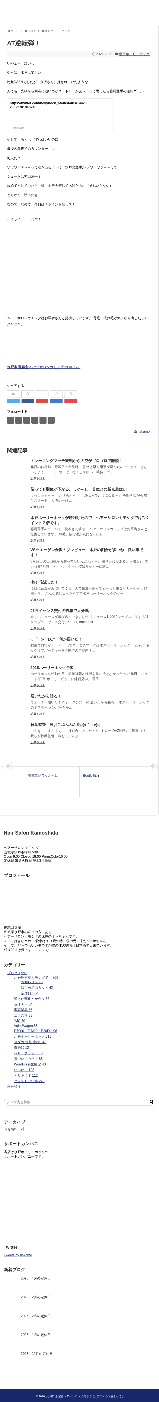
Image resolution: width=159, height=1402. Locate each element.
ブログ (17, 973)
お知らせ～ (32, 982)
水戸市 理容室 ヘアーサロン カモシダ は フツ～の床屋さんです (84, 1396)
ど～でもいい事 (29, 1081)
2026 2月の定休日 (36, 1297)
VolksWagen (26, 1026)
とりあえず (26, 1075)
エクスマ (23, 1015)
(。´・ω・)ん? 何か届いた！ (56, 639)
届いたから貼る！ (46, 696)
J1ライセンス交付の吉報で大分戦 (60, 611)
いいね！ (24, 1070)
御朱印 (21, 1047)
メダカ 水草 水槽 (30, 1042)
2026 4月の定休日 (36, 1278)
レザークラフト (28, 1053)
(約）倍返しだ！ (45, 582)
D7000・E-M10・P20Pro (35, 1031)
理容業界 (23, 1010)
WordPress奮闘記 (30, 1064)
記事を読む (38, 478)
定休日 (29, 993)
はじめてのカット (37, 987)
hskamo (144, 431)
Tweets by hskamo (18, 1255)
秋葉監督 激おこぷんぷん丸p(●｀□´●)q (65, 725)
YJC (19, 1021)
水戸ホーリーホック (134, 54)
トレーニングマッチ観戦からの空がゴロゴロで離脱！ (77, 461)
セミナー (23, 1004)
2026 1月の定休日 (36, 1335)
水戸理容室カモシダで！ (36, 977)
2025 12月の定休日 (37, 1354)
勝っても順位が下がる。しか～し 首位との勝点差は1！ (80, 489)
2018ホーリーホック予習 (54, 668)
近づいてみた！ (28, 1059)
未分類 (13, 1086)
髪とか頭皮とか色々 (32, 999)
